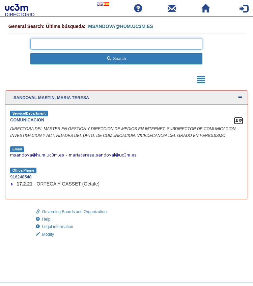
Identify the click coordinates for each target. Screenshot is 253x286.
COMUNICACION (27, 120)
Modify (45, 234)
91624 (21, 177)
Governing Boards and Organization (71, 211)
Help (43, 219)
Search (116, 58)
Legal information (54, 226)
